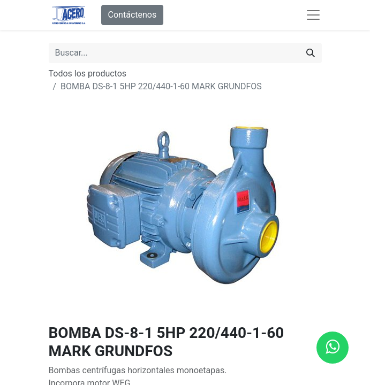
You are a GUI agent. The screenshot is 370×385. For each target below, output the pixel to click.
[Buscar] (310, 53)
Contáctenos (132, 15)
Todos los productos (88, 73)
